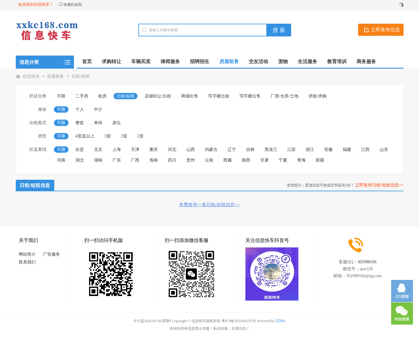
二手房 (81, 96)
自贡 (79, 149)
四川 (172, 160)
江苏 (291, 149)
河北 (172, 149)
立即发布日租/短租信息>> (379, 185)
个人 (79, 109)
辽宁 (232, 149)
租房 (102, 96)
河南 (61, 160)
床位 (116, 123)
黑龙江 (270, 149)
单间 (98, 123)
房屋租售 (55, 76)
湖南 (98, 160)
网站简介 (27, 254)
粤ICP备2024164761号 (238, 321)
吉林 (250, 149)
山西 (190, 149)
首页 (87, 61)
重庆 (153, 149)
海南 (153, 160)
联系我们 (27, 262)
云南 (209, 160)
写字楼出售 (250, 96)
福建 (347, 149)
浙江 (310, 149)
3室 (108, 136)
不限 (61, 96)
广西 (135, 160)
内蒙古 (211, 149)
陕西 (246, 160)
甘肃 (264, 160)
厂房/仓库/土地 (284, 96)
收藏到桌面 (73, 4)
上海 (116, 149)
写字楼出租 (218, 96)
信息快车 (31, 76)
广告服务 (51, 254)
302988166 (367, 262)
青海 (301, 160)
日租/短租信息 (35, 185)
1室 (140, 136)
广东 (116, 160)
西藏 (227, 160)
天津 (135, 149)
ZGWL (280, 321)
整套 (79, 123)
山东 (384, 149)
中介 (98, 109)
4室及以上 (85, 136)
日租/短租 (80, 76)
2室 (124, 136)
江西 (365, 149)
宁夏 (283, 160)
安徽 (328, 149)
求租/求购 (317, 96)
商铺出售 (189, 96)
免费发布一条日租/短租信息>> (209, 204)
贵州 (190, 160)
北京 (98, 149)
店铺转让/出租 (158, 96)
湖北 (79, 160)
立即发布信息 (385, 29)
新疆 (320, 160)
